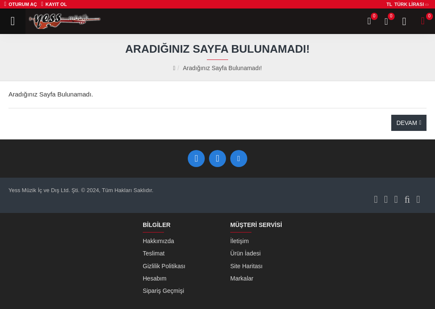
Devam (406, 122)
